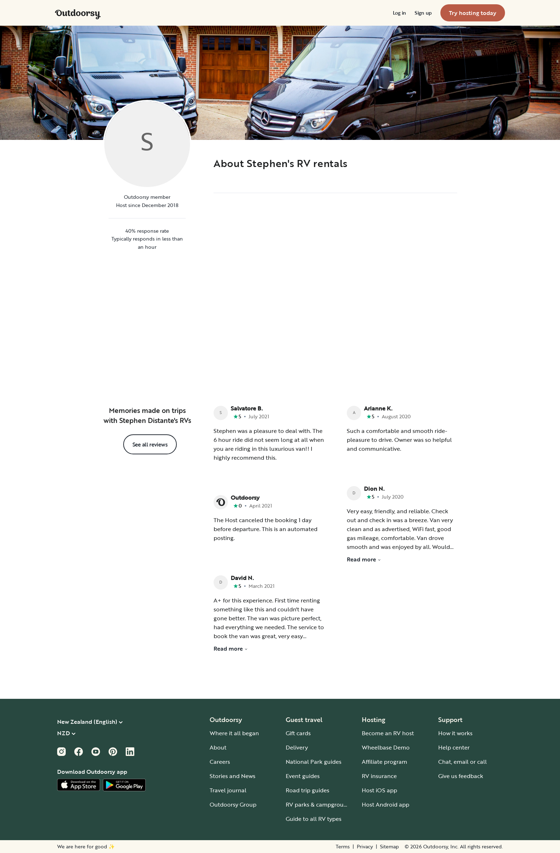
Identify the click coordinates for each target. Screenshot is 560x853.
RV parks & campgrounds (319, 804)
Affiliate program (384, 761)
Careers (220, 761)
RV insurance (379, 776)
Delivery (297, 747)
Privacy (365, 846)
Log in (399, 12)
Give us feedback (460, 776)
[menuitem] (399, 12)
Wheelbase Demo (386, 747)
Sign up (423, 12)
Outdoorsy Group (233, 804)
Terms (343, 846)
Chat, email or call (462, 761)
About (218, 747)
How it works (455, 733)
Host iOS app (379, 790)
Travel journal (228, 790)
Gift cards (298, 733)
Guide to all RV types (313, 818)
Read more (231, 648)
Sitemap (389, 846)
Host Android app (385, 804)
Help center (454, 747)
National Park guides (313, 761)
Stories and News (232, 776)
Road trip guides (307, 790)
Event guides (303, 776)
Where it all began (234, 733)
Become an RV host (388, 733)
